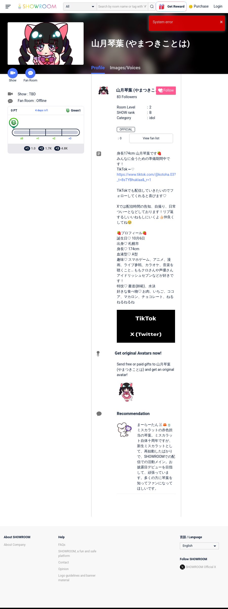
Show (13, 75)
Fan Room (30, 75)
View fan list (151, 138)
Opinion (63, 569)
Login (218, 6)
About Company (15, 545)
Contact (63, 562)
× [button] (221, 22)
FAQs (61, 545)
